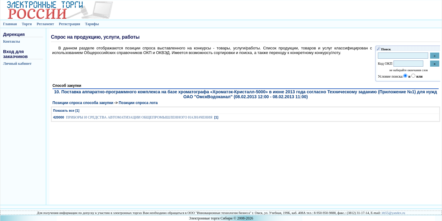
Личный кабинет (17, 63)
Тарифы (92, 24)
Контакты (11, 41)
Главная (10, 24)
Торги (27, 24)
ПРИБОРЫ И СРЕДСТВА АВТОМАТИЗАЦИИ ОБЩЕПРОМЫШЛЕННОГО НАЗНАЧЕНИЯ (139, 117)
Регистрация (69, 24)
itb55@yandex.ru (393, 213)
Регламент (45, 24)
